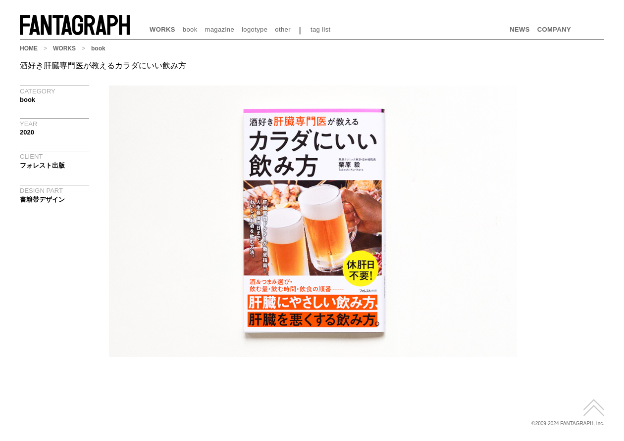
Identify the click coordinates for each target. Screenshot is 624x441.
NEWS (520, 29)
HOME (29, 48)
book (190, 29)
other (283, 29)
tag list (321, 29)
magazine (220, 29)
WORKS (162, 29)
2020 (27, 132)
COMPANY (554, 29)
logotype (254, 29)
